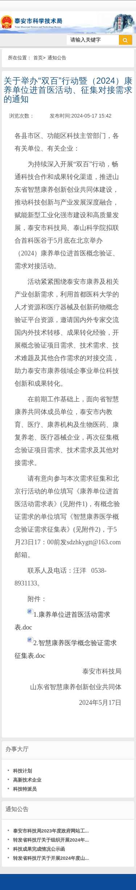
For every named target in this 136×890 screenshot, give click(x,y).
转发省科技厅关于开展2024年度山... (48, 858)
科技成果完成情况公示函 (36, 849)
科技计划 (19, 771)
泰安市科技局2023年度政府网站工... (48, 831)
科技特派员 (22, 789)
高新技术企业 (24, 780)
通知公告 (57, 57)
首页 (38, 57)
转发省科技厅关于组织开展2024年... (48, 840)
